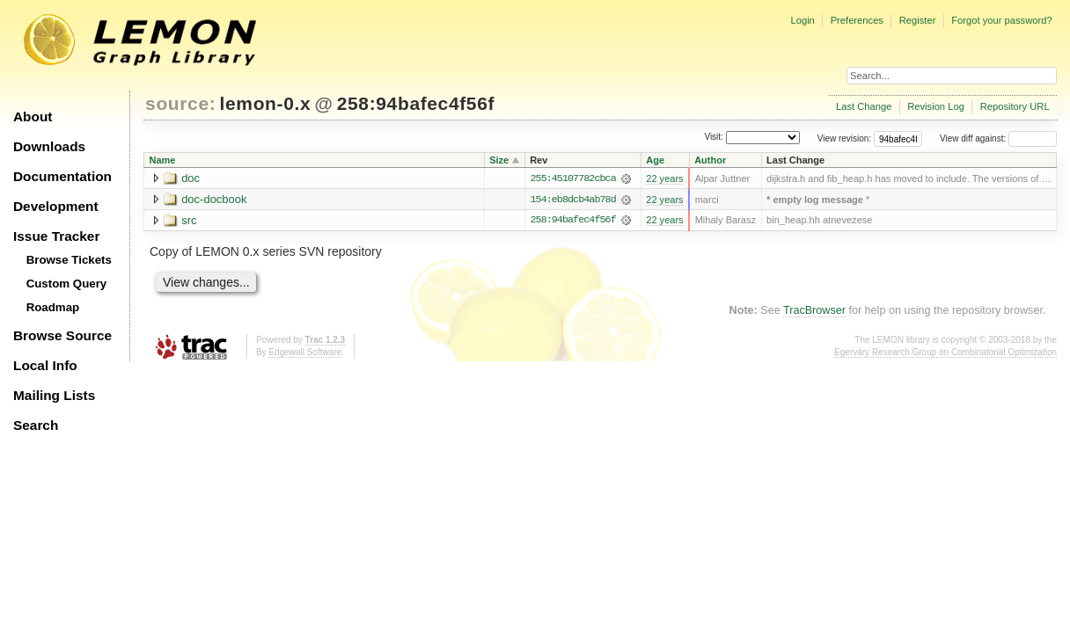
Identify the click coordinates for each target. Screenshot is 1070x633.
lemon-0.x (265, 103)
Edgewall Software (304, 353)
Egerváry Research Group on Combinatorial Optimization (945, 353)
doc (190, 178)
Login (802, 20)
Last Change (863, 106)
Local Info (45, 365)
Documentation (62, 176)
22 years (664, 178)
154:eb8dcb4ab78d (573, 200)
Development (56, 206)
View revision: (844, 138)
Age (655, 160)
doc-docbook (213, 199)
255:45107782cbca (573, 178)
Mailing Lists (54, 395)
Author (710, 160)
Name (163, 160)
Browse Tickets (69, 259)
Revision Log (935, 106)
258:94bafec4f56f (416, 103)
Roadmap (53, 307)
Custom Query (66, 283)
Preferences (857, 20)
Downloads (49, 146)
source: (180, 103)
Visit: (713, 137)
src (188, 220)
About (32, 116)
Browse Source (62, 335)
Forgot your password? (1001, 20)
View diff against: (998, 138)
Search (35, 425)
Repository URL (1015, 106)
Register (917, 20)
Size (499, 160)
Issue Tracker (56, 236)
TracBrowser (814, 311)
